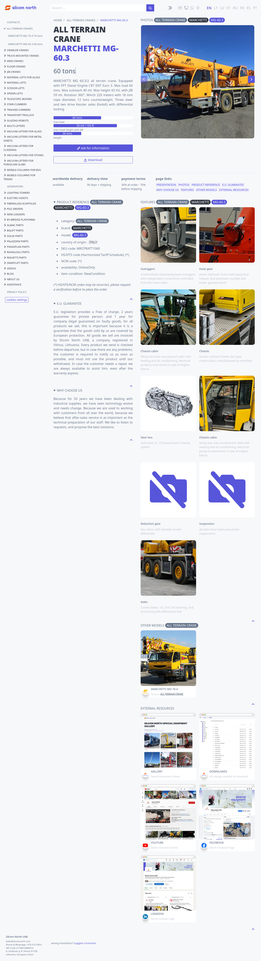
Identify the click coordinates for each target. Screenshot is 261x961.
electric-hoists (16, 198)
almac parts (14, 225)
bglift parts (13, 230)
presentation (166, 186)
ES (249, 8)
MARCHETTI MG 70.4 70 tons (25, 36)
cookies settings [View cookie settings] (16, 300)
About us (11, 279)
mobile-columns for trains (19, 177)
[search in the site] (150, 7)
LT (216, 8)
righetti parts (15, 257)
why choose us (168, 191)
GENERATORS (15, 186)
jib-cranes (12, 72)
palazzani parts (16, 241)
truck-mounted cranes (21, 55)
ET (229, 8)
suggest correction (85, 943)
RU (235, 8)
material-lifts (15, 82)
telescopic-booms (18, 99)
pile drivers (13, 209)
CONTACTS (13, 22)
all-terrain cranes (18, 28)
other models (206, 191)
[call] (186, 8)
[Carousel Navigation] (198, 79)
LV (222, 8)
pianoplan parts (17, 247)
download (93, 160)
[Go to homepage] (18, 5)
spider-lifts (13, 93)
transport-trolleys (19, 115)
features (187, 191)
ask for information (93, 148)
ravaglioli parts (17, 252)
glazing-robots (16, 120)
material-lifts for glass (22, 77)
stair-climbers (15, 104)
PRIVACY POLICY (17, 292)
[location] (197, 8)
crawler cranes (16, 50)
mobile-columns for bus (22, 170)
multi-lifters (14, 126)
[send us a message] (192, 8)
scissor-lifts (14, 88)
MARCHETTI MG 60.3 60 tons (25, 44)
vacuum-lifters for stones (23, 155)
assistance (12, 284)
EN (209, 8)
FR (242, 8)
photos (183, 186)
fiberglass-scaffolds (20, 203)
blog (9, 273)
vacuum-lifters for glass (23, 131)
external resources (233, 191)
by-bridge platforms (19, 219)
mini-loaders (14, 214)
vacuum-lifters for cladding (18, 148)
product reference (206, 186)
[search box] (98, 7)
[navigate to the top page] (131, 298)
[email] (180, 8)
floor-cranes (15, 66)
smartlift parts (16, 263)
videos (10, 268)
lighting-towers (17, 192)
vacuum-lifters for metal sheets (23, 138)
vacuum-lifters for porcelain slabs (18, 162)
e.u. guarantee (233, 186)
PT (255, 8)
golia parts (13, 236)
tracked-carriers (17, 109)
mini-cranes (13, 61)
